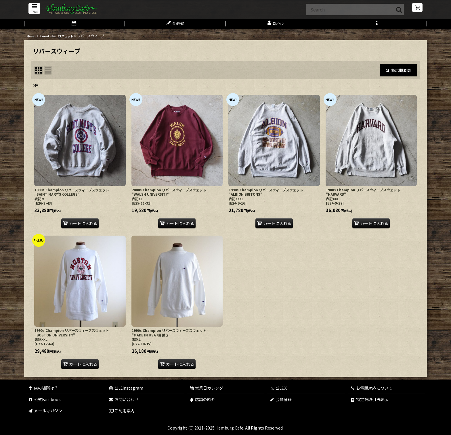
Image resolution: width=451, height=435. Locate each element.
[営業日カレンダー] (74, 25)
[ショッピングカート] (417, 8)
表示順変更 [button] (398, 73)
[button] (33, 9)
